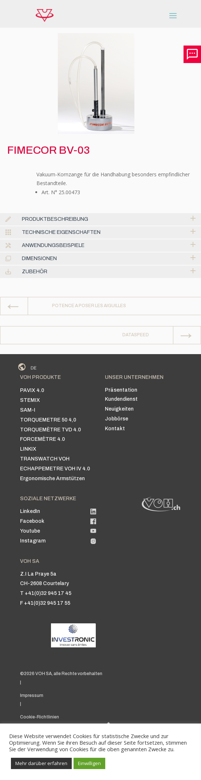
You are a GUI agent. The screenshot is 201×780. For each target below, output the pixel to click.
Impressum (31, 695)
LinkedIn (30, 511)
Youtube (30, 531)
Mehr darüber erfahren (41, 763)
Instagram (33, 541)
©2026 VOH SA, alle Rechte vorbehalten (61, 673)
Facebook (32, 521)
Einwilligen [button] (89, 763)
